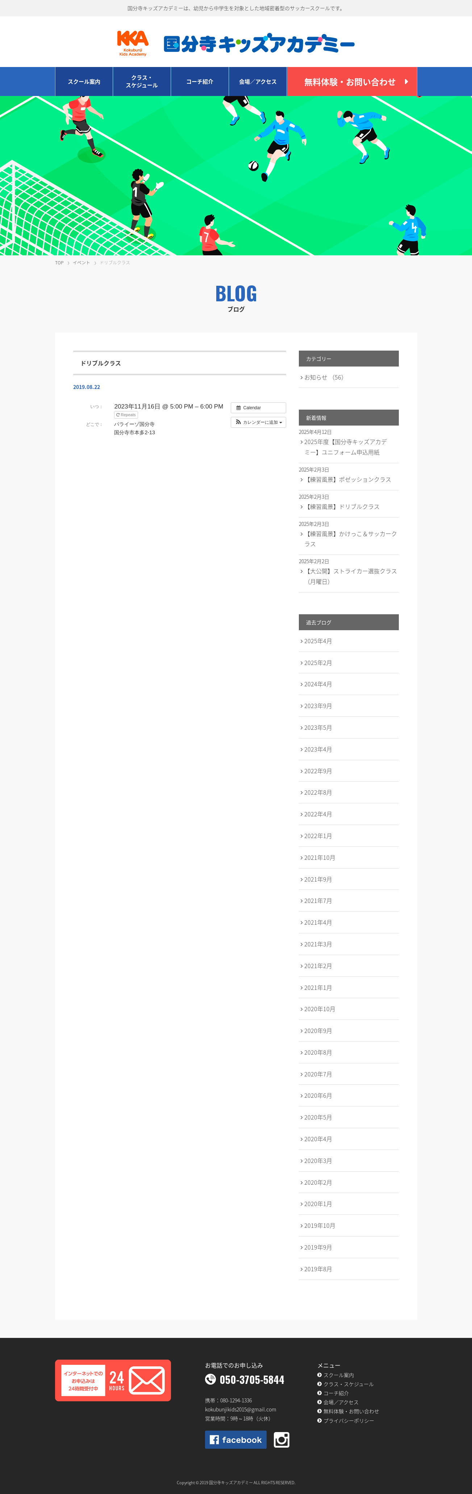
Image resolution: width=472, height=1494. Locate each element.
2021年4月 (318, 922)
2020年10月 (319, 1008)
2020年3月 (318, 1160)
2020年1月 (318, 1203)
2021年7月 (318, 900)
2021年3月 (318, 943)
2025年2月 (318, 662)
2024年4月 (318, 683)
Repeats (126, 415)
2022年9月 (318, 770)
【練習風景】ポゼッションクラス (347, 479)
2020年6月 (318, 1095)
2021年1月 (318, 987)
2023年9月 (318, 705)
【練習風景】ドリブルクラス (342, 506)
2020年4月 (318, 1138)
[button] (258, 422)
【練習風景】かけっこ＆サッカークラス (350, 538)
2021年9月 (318, 879)
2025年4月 (318, 640)
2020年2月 (318, 1182)
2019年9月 (318, 1247)
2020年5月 (318, 1117)
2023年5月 (318, 727)
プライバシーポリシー (348, 1420)
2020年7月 (318, 1074)
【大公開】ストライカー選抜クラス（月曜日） (350, 576)
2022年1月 (318, 835)
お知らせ (325, 377)
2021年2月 (318, 965)
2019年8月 (318, 1268)
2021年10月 (319, 857)
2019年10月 (319, 1225)
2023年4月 (318, 749)
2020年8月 (318, 1052)
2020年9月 (318, 1030)
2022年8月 (318, 792)
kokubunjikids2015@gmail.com (240, 1409)
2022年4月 (318, 813)
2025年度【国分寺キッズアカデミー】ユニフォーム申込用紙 (345, 446)
